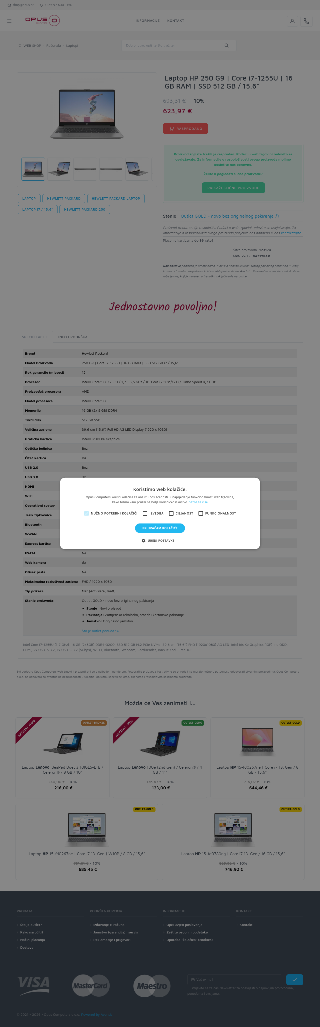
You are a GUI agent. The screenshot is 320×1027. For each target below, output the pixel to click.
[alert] (160, 513)
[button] (160, 540)
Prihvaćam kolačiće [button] (160, 528)
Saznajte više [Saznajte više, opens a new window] (198, 502)
